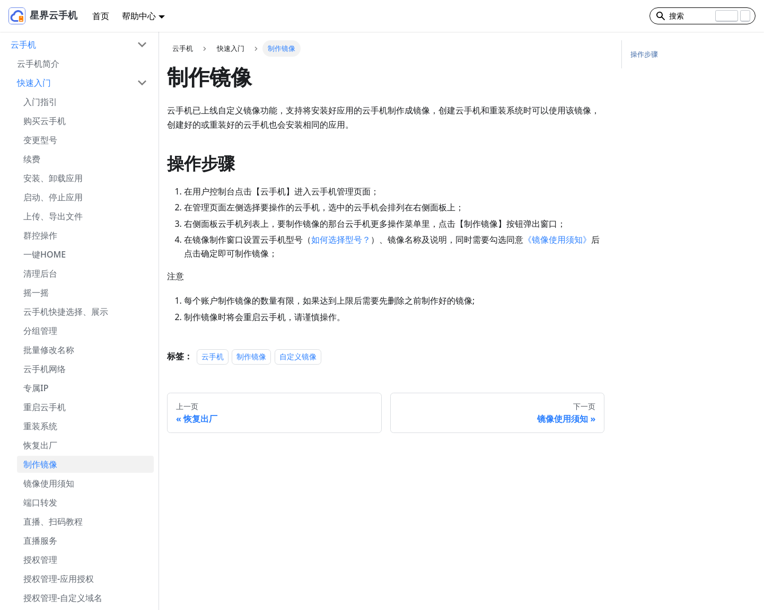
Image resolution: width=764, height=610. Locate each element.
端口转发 (40, 502)
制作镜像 (40, 464)
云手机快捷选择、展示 (65, 311)
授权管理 (40, 559)
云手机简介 (38, 63)
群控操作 (40, 235)
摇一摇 (36, 292)
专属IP (35, 388)
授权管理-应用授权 (58, 579)
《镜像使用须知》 (557, 239)
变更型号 (40, 140)
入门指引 (40, 102)
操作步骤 (644, 54)
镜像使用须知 (48, 483)
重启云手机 (44, 407)
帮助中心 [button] (139, 16)
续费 (31, 159)
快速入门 (34, 83)
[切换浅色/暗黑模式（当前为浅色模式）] (626, 15)
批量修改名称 (48, 350)
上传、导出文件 (53, 216)
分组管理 (40, 331)
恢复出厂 (40, 445)
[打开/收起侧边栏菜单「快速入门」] (142, 82)
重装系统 (40, 426)
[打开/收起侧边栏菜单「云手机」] (142, 44)
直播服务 (40, 540)
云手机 (23, 44)
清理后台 (40, 273)
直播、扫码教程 (53, 521)
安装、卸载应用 (53, 178)
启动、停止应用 (53, 197)
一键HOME (44, 254)
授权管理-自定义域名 (62, 598)
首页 (100, 16)
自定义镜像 (298, 356)
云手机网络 (44, 369)
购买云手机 (44, 121)
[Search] (702, 15)
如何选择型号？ (341, 239)
